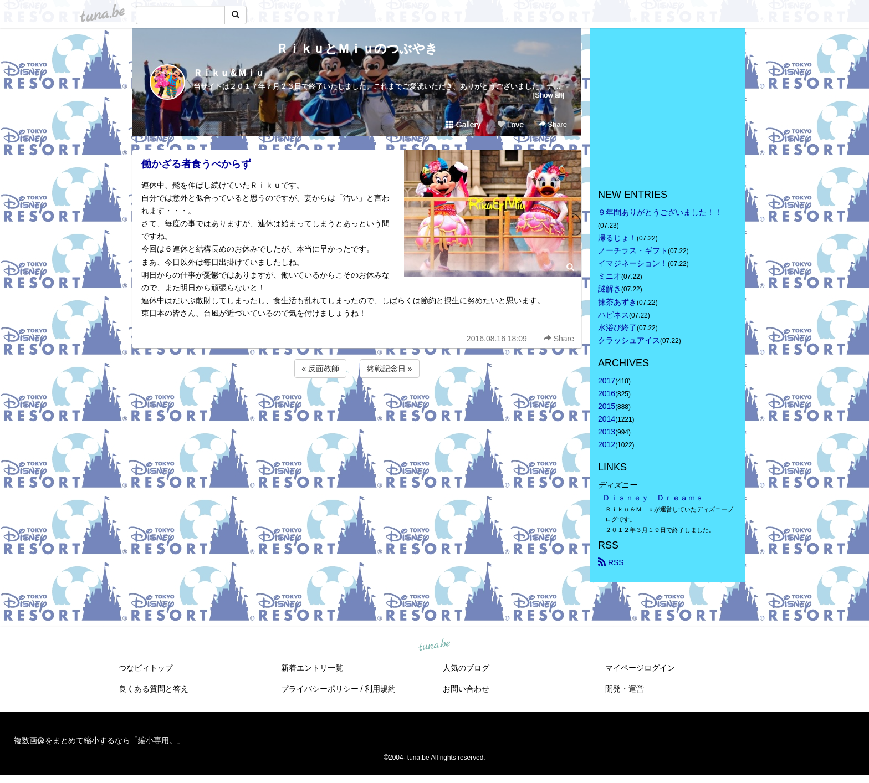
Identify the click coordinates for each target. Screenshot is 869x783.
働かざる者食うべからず (196, 164)
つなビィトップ (146, 667)
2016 (606, 393)
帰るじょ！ (617, 237)
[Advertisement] (356, 410)
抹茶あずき (617, 302)
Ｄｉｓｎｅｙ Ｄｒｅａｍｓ (652, 497)
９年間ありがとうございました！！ (660, 212)
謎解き (609, 288)
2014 (606, 418)
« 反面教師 (320, 368)
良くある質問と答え (153, 688)
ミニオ (609, 276)
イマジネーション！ (633, 263)
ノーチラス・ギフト (633, 250)
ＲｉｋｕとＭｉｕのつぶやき (357, 48)
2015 (606, 406)
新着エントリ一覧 (312, 667)
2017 (606, 380)
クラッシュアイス (629, 340)
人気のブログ (466, 667)
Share (553, 124)
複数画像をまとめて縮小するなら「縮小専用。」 (99, 740)
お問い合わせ (466, 688)
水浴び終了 (617, 327)
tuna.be (434, 645)
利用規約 (380, 688)
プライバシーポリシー (320, 688)
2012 (606, 444)
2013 (606, 431)
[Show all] (548, 95)
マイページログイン (640, 667)
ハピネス (613, 314)
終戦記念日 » (389, 368)
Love (510, 124)
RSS (611, 562)
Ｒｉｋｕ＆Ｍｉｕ (228, 73)
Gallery (463, 124)
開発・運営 (624, 688)
